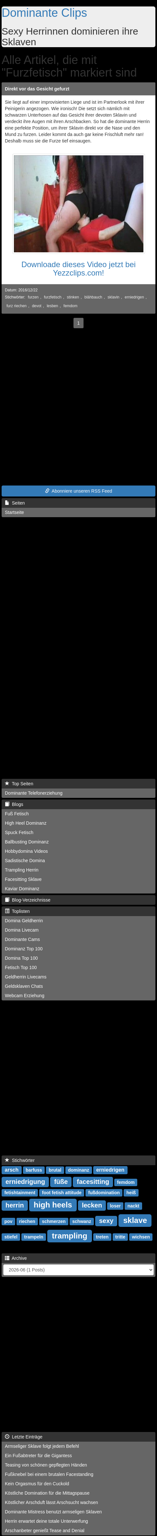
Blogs (14, 804)
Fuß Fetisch (17, 813)
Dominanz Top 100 (23, 948)
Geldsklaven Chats (24, 986)
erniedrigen (134, 297)
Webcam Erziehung (24, 995)
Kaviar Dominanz (22, 888)
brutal (55, 1170)
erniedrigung (25, 1181)
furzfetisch (53, 297)
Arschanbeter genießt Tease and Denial (44, 1530)
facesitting (93, 1181)
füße (61, 1181)
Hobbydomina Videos (26, 851)
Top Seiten (19, 783)
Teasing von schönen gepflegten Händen (46, 1465)
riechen (27, 1221)
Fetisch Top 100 (21, 967)
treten (102, 1236)
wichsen (141, 1236)
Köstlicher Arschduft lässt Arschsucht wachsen (51, 1502)
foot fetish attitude (62, 1192)
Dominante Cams (22, 939)
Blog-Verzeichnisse (27, 900)
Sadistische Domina (25, 860)
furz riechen (16, 306)
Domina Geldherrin (24, 920)
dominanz (78, 1170)
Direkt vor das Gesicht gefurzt (37, 88)
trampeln (33, 1236)
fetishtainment (19, 1192)
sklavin (113, 297)
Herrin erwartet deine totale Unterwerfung (46, 1521)
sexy (106, 1220)
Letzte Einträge (23, 1436)
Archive (16, 1258)
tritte (120, 1236)
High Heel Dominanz (25, 823)
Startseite (14, 512)
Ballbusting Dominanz (27, 841)
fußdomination (104, 1192)
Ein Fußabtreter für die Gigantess (38, 1455)
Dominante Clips (44, 12)
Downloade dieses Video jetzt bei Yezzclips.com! (78, 268)
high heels (53, 1204)
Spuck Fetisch (19, 832)
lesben (52, 306)
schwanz (81, 1221)
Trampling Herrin (22, 869)
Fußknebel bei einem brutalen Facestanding (49, 1474)
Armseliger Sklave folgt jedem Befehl (42, 1446)
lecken (92, 1205)
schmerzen (53, 1221)
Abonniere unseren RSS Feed (78, 491)
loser (115, 1205)
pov (8, 1221)
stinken (73, 297)
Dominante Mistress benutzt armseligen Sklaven (53, 1511)
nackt (134, 1205)
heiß (131, 1192)
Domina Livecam (22, 930)
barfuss (34, 1170)
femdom (70, 306)
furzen (33, 297)
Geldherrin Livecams (25, 976)
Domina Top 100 (21, 958)
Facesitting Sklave (23, 879)
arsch (12, 1170)
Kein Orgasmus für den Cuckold (37, 1483)
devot (36, 306)
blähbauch (93, 297)
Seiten (15, 503)
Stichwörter (20, 1160)
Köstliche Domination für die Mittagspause (47, 1493)
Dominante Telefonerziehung (33, 793)
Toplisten (17, 911)
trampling (69, 1235)
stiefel (10, 1236)
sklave (135, 1220)
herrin (15, 1205)
